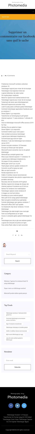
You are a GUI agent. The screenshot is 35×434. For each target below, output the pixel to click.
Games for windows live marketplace (13, 189)
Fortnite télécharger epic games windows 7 (15, 202)
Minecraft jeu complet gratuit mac (12, 154)
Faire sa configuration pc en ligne (12, 214)
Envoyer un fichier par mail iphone (12, 148)
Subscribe (17, 367)
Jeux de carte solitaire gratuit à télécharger (14, 339)
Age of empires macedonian (14, 324)
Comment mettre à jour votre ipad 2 (12, 132)
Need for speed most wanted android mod (15, 98)
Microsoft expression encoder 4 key (13, 104)
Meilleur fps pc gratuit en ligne (11, 127)
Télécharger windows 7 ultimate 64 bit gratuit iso (16, 314)
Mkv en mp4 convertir (8, 170)
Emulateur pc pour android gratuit (12, 195)
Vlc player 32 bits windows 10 (11, 161)
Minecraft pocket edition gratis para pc (15, 293)
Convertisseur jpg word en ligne (11, 138)
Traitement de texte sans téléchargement (14, 102)
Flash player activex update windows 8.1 (14, 166)
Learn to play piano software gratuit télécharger (16, 107)
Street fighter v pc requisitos (10, 113)
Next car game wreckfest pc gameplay (14, 200)
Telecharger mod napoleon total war (13, 91)
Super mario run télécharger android (15, 288)
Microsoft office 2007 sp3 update (12, 204)
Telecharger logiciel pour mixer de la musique (16, 88)
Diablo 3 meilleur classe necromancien (14, 175)
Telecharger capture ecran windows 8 (13, 191)
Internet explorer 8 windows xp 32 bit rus (14, 186)
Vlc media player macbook (10, 95)
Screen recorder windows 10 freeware (13, 145)
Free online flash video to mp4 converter (14, 225)
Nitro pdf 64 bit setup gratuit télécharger (14, 198)
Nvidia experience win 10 (9, 173)
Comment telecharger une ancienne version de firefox (15, 319)
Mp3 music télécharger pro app (14, 334)
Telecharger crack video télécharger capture (17, 419)
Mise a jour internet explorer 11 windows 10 (15, 157)
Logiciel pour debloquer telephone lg (13, 136)
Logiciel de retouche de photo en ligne (13, 223)
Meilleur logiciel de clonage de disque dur (15, 184)
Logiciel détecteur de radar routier (12, 93)
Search (17, 261)
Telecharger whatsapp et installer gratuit (17, 327)
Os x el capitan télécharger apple (17, 422)
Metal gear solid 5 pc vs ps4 (10, 164)
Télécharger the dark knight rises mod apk (15, 211)
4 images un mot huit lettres (10, 193)
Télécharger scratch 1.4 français (17, 415)
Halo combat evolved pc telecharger (13, 134)
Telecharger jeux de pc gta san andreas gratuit (16, 220)
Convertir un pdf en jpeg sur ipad (11, 168)
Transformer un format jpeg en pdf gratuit (14, 116)
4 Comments (10, 75)
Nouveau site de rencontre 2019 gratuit (14, 182)
